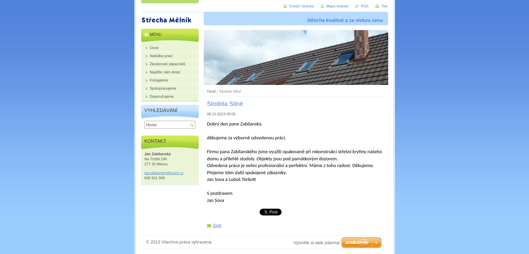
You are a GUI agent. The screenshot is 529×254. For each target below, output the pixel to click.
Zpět (217, 225)
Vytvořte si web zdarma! (316, 242)
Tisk (384, 6)
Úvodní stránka (301, 6)
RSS (365, 6)
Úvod (211, 91)
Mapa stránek (337, 6)
